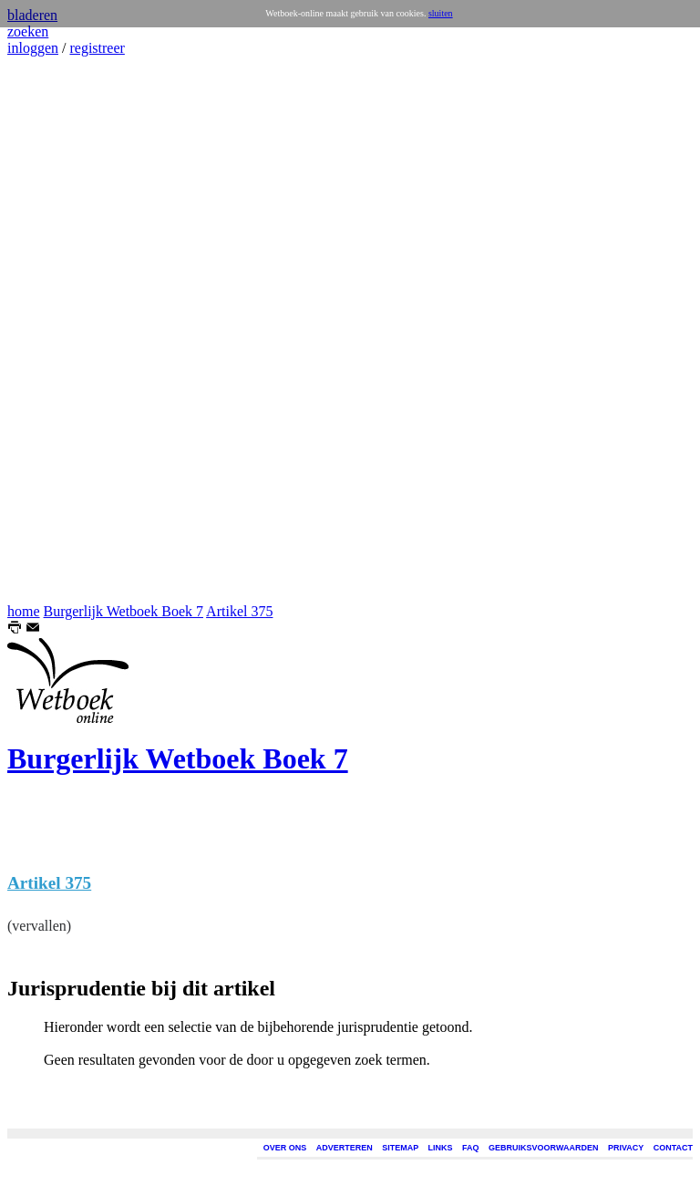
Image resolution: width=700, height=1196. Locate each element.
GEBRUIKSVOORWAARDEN (543, 1147)
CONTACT (673, 1147)
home (23, 611)
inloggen (32, 48)
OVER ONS (285, 1147)
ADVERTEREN (344, 1147)
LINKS (440, 1147)
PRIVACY (625, 1147)
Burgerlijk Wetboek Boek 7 (123, 611)
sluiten (440, 13)
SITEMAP (400, 1147)
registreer (96, 48)
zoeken (27, 31)
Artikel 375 (239, 611)
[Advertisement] (62, 330)
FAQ (470, 1147)
